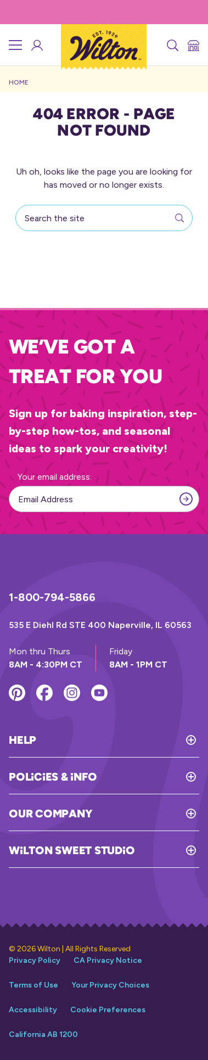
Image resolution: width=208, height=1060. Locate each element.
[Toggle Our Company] (145, 813)
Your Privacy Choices (110, 985)
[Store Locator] (192, 45)
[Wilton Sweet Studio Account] (36, 45)
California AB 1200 (43, 1034)
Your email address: (55, 477)
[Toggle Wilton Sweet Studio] (166, 850)
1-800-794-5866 (52, 597)
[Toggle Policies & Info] (148, 777)
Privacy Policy (34, 960)
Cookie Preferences (107, 1009)
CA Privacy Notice (108, 960)
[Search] (171, 45)
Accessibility (33, 1009)
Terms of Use (33, 985)
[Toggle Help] (117, 740)
